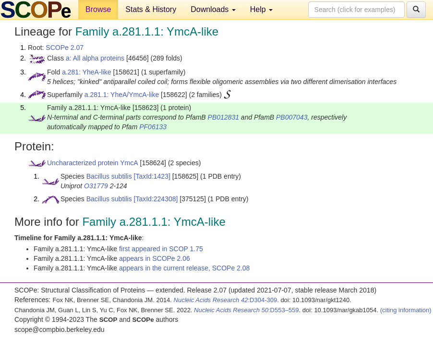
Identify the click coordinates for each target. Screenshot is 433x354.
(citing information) (406, 310)
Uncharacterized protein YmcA (92, 163)
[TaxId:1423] (152, 176)
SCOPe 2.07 (65, 47)
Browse (98, 9)
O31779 (96, 186)
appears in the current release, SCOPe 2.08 (184, 268)
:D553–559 (246, 310)
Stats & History (150, 9)
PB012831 (223, 117)
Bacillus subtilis (109, 176)
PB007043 (291, 117)
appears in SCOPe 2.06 (154, 258)
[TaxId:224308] (156, 199)
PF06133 (153, 127)
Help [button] (261, 9)
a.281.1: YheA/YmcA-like (121, 94)
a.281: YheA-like (86, 72)
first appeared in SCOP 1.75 (161, 249)
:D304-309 (225, 300)
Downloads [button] (213, 9)
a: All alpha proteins (95, 58)
